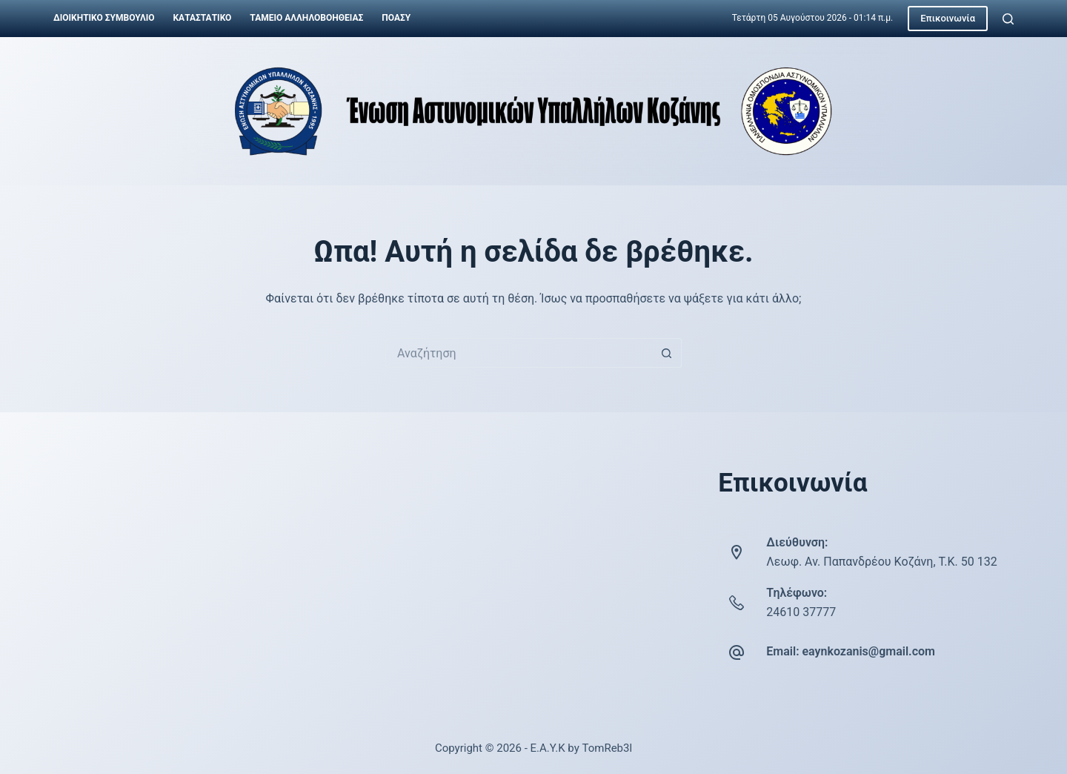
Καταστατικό (202, 18)
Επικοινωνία (947, 18)
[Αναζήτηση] (1008, 18)
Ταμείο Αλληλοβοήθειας (306, 18)
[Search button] (667, 353)
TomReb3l (607, 748)
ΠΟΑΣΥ (396, 18)
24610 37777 (801, 612)
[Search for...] (518, 353)
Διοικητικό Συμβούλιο (103, 18)
